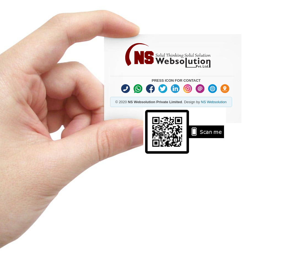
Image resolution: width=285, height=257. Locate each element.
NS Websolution (214, 102)
